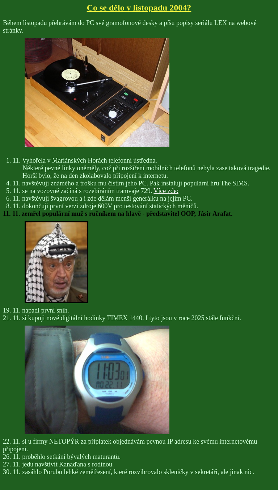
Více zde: (165, 190)
